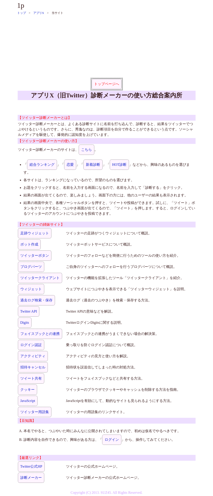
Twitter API (28, 311)
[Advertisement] (106, 46)
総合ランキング (42, 164)
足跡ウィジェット (34, 233)
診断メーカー (31, 477)
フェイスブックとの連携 (40, 334)
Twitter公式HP (31, 466)
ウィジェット (31, 289)
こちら (86, 149)
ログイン (112, 439)
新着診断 (93, 164)
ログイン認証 (31, 345)
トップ (21, 13)
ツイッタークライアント (40, 278)
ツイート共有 (31, 378)
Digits (24, 322)
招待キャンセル (32, 367)
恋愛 (70, 164)
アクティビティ (32, 356)
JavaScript (27, 401)
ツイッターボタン (34, 255)
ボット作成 (29, 244)
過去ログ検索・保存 (36, 300)
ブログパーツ (31, 267)
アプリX (38, 13)
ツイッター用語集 (34, 412)
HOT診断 (119, 164)
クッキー (27, 389)
